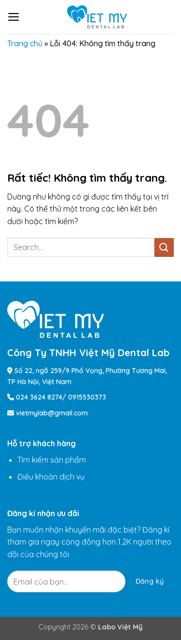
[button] (13, 16)
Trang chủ (24, 43)
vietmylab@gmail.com (52, 413)
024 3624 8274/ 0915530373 (61, 397)
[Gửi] (164, 247)
